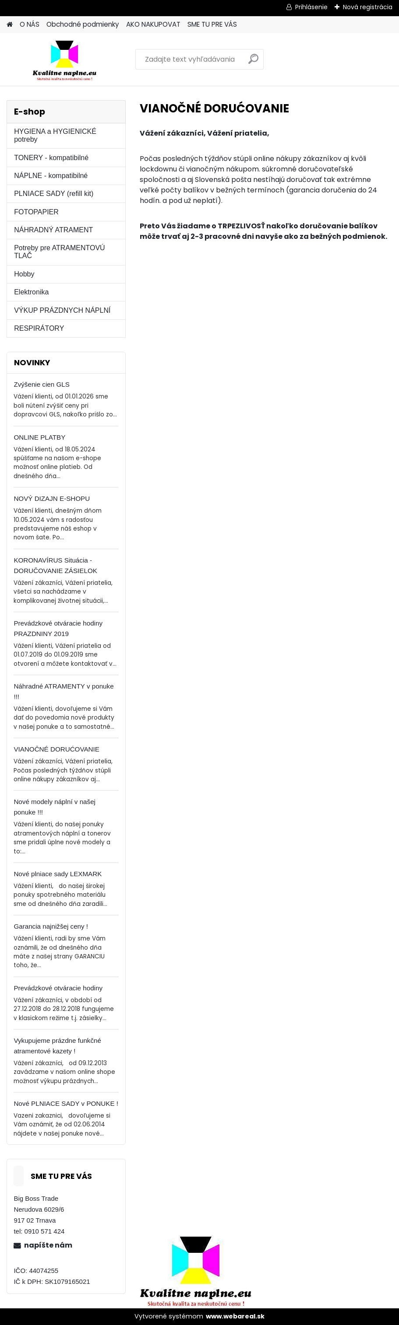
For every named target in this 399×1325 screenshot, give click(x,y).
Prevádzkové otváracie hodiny (58, 988)
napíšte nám (48, 1245)
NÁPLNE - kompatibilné (51, 175)
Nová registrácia (367, 7)
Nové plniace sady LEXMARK (58, 874)
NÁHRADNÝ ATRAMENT (53, 230)
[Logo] (67, 59)
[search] (253, 62)
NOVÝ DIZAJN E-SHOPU (52, 498)
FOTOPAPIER (36, 212)
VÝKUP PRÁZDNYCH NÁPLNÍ (62, 310)
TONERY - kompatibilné (51, 157)
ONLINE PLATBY (39, 437)
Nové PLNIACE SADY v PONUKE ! (66, 1103)
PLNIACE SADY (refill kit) (53, 193)
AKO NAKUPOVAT (153, 24)
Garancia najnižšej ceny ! (51, 926)
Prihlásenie (311, 7)
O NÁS (29, 24)
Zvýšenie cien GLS (41, 384)
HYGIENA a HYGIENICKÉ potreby (55, 135)
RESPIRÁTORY (39, 328)
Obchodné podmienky (82, 24)
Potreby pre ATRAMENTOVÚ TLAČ (59, 251)
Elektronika (31, 292)
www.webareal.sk (235, 1316)
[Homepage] (10, 24)
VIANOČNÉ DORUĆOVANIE (56, 749)
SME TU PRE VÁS (212, 24)
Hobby (24, 274)
